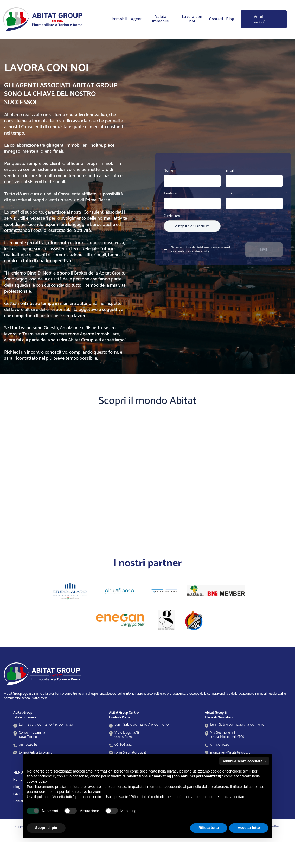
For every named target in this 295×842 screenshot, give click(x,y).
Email (230, 171)
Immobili (119, 19)
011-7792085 (28, 745)
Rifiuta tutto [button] (208, 828)
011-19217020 (219, 745)
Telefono (170, 193)
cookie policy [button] (37, 781)
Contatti (216, 19)
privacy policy (201, 251)
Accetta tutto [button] (249, 828)
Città (229, 193)
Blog (230, 19)
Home (17, 779)
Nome (168, 171)
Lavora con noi (192, 19)
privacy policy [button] (178, 771)
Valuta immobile (160, 19)
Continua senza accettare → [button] (244, 761)
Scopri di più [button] (46, 828)
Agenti (136, 19)
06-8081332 (123, 745)
